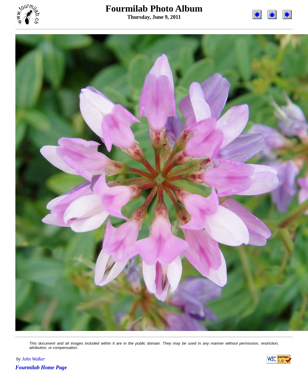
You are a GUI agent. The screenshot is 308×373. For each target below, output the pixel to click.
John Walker (33, 358)
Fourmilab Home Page (41, 367)
